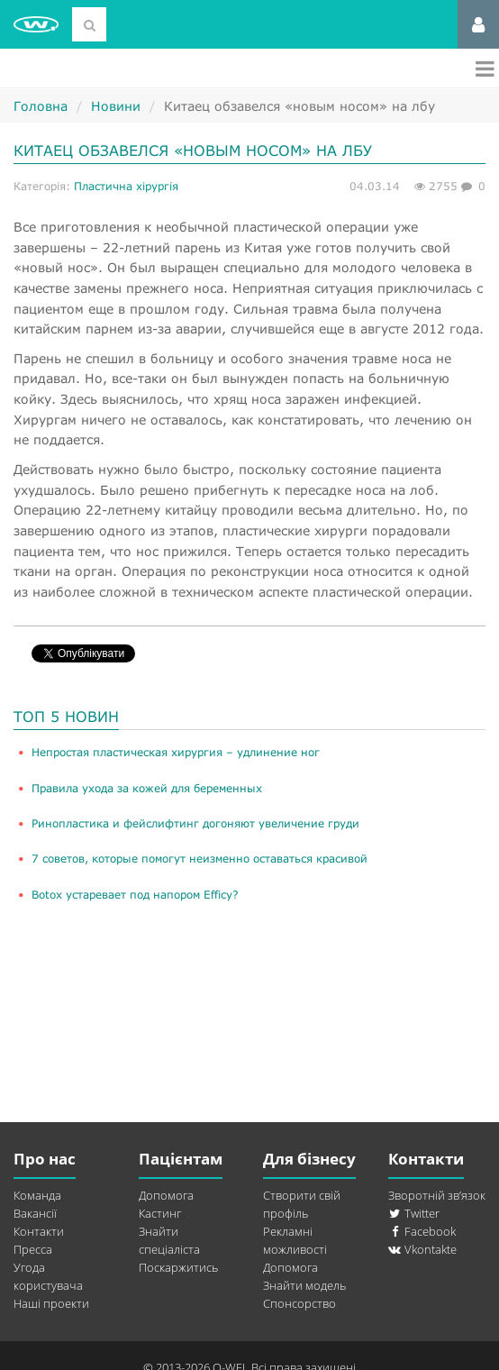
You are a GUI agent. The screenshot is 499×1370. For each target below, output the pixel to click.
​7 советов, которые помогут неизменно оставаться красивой (199, 858)
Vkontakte (422, 1249)
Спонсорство (299, 1303)
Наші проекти (51, 1303)
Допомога (166, 1195)
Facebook (422, 1231)
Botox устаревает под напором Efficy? (135, 894)
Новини (116, 106)
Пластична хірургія (126, 186)
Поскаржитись (178, 1267)
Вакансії (35, 1213)
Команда (37, 1195)
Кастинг (160, 1213)
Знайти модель (304, 1285)
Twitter (414, 1213)
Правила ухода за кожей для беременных (147, 788)
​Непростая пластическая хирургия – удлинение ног (176, 752)
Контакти (39, 1231)
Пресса (33, 1249)
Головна (41, 106)
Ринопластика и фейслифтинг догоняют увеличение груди (195, 823)
